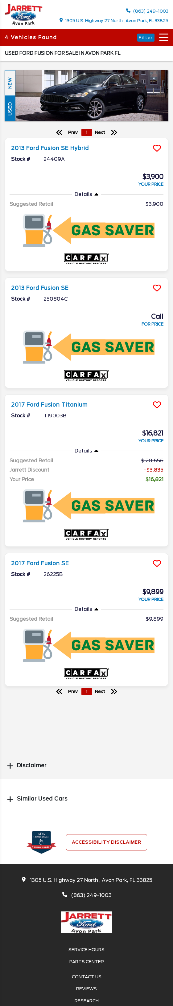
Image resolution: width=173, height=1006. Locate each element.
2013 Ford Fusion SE (40, 288)
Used (9, 108)
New (9, 83)
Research (87, 1000)
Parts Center (86, 961)
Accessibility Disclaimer (106, 842)
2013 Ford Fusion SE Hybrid (50, 148)
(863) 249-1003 (147, 11)
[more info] (86, 139)
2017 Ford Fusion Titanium (49, 405)
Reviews (86, 988)
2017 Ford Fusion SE (40, 563)
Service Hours (86, 949)
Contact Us (86, 976)
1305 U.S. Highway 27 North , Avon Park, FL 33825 (114, 20)
